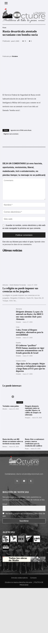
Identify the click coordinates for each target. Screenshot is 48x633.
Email (5, 504)
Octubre (15, 56)
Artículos (5, 285)
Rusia (4, 27)
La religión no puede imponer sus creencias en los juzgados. (20, 290)
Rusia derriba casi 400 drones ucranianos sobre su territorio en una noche (13, 441)
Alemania (19, 309)
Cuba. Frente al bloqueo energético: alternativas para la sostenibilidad (29, 332)
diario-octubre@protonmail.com (29, 474)
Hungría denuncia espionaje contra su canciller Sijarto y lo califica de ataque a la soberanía (33, 410)
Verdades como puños (11, 406)
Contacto (33, 578)
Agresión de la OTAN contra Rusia (21, 130)
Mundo (5, 409)
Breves (5, 446)
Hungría (27, 417)
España (18, 342)
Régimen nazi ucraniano (11, 134)
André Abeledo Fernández (18, 285)
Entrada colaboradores (19, 578)
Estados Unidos (21, 361)
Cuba (17, 327)
